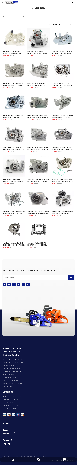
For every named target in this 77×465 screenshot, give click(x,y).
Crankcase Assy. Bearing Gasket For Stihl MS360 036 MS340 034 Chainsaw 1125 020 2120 (37, 148)
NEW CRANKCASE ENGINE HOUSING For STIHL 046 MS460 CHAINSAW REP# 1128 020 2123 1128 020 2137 (13, 180)
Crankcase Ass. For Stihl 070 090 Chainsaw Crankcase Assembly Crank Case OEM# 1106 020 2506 (38, 212)
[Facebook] (4, 284)
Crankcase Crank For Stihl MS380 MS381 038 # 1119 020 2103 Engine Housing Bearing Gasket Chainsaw (14, 212)
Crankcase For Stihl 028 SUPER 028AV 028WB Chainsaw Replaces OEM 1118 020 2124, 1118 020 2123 (13, 116)
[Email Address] (35, 277)
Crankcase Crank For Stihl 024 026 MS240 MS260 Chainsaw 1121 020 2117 (13, 84)
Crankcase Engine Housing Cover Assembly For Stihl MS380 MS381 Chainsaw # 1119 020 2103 (62, 180)
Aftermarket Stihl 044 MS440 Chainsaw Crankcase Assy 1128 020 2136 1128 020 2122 (13, 148)
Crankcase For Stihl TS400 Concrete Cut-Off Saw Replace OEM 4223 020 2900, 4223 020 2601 (62, 84)
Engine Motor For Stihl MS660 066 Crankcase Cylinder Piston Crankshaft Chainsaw (62, 212)
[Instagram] (9, 284)
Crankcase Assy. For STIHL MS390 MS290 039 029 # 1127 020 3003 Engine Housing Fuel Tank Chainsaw (37, 84)
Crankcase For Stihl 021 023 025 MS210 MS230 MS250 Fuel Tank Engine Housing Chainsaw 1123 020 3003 (62, 53)
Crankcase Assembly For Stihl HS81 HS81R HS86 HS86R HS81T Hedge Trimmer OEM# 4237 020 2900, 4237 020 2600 (14, 244)
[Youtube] (18, 284)
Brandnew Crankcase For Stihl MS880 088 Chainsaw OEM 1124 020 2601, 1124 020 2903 (37, 116)
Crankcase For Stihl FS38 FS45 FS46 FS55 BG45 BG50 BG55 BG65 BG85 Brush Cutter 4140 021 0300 (37, 244)
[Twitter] (14, 284)
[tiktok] (28, 284)
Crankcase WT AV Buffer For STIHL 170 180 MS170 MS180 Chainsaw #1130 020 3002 (12, 53)
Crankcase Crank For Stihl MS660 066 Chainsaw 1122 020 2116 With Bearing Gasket (62, 116)
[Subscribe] (71, 277)
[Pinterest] (23, 284)
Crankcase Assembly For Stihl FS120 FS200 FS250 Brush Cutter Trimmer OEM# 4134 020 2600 (62, 148)
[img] (38, 315)
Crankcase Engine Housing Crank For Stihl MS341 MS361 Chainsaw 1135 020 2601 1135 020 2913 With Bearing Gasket (38, 180)
